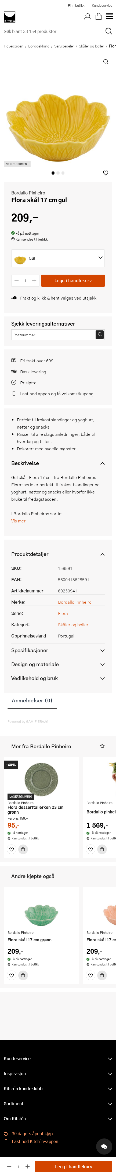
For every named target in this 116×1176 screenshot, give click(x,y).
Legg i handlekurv (73, 280)
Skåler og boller (91, 46)
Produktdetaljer (29, 554)
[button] (105, 172)
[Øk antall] (34, 280)
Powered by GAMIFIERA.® (28, 721)
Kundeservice (102, 5)
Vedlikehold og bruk (34, 678)
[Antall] (25, 280)
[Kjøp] (23, 849)
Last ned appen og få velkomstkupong (56, 393)
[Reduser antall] (16, 280)
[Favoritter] (11, 849)
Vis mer (18, 521)
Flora (63, 613)
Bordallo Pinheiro (28, 193)
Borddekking (38, 46)
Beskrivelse (25, 463)
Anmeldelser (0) (32, 700)
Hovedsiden (13, 46)
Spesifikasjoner (29, 650)
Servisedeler (64, 46)
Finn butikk (76, 5)
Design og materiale (35, 664)
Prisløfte (28, 382)
